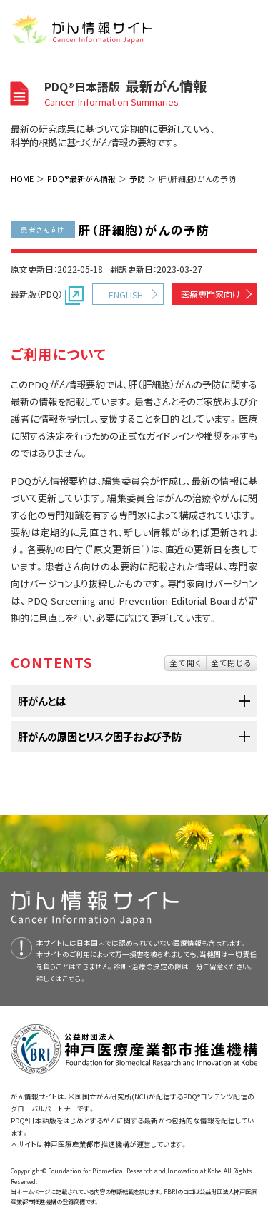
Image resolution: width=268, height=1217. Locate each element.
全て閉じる (231, 662)
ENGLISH (126, 294)
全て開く (185, 662)
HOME (22, 178)
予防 (137, 178)
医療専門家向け (211, 294)
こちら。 (74, 979)
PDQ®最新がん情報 (81, 178)
